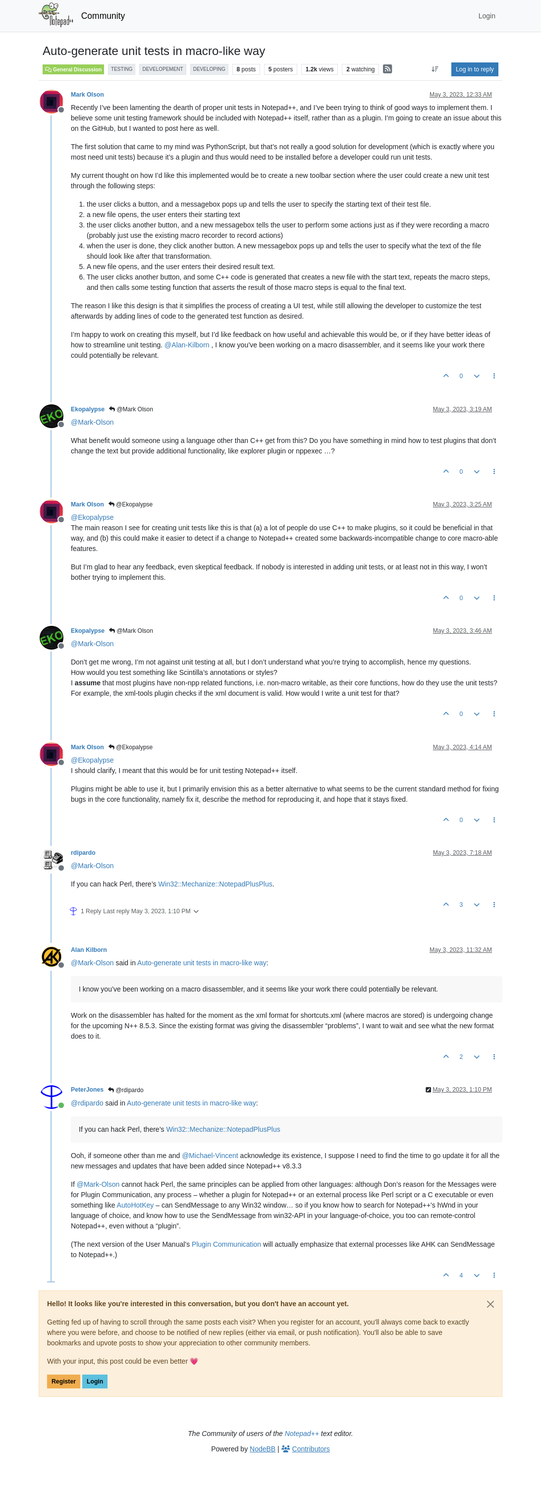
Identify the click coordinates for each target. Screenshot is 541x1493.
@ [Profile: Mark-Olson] (92, 422)
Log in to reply (475, 69)
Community (103, 16)
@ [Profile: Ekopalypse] (92, 517)
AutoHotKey (135, 1205)
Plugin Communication (226, 1244)
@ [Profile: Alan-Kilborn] (186, 345)
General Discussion (73, 69)
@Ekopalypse (130, 504)
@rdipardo (126, 1090)
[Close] (490, 1304)
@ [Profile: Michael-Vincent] (210, 1156)
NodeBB (262, 1449)
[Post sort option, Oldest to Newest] (435, 69)
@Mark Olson (131, 409)
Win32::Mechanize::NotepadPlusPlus (215, 884)
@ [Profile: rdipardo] (87, 1103)
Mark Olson (87, 94)
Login (95, 1381)
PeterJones (87, 1089)
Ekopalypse (88, 409)
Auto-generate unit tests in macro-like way (202, 963)
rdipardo (83, 852)
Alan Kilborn (89, 949)
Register (64, 1381)
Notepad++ (302, 1434)
